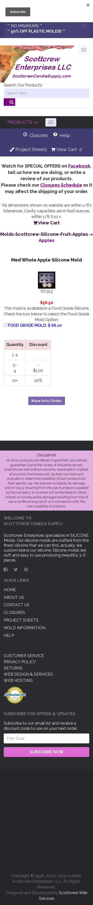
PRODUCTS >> (22, 122)
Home (10, 589)
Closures (14, 612)
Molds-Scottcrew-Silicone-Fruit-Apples (44, 234)
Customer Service (24, 655)
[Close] (83, 25)
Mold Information (24, 627)
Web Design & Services (28, 674)
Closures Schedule (61, 185)
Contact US (17, 605)
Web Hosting (18, 680)
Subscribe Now (46, 752)
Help (9, 635)
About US (14, 597)
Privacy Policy (20, 662)
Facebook (79, 166)
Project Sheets (28, 149)
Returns (13, 668)
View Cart (64, 149)
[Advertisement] (46, 819)
